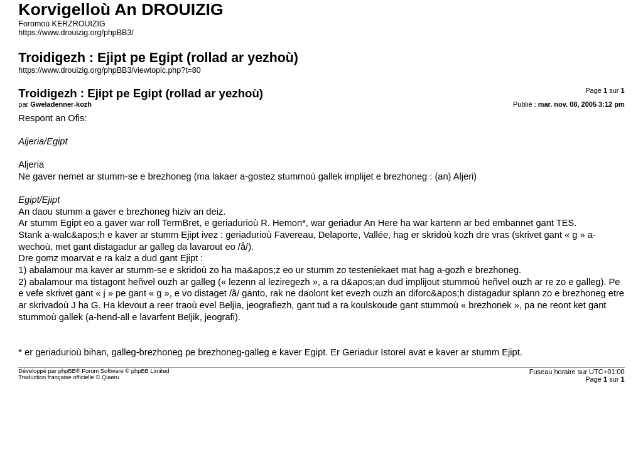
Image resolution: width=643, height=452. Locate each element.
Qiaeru (110, 377)
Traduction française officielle (56, 377)
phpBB (67, 371)
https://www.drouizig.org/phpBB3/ (75, 32)
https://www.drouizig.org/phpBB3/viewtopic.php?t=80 (109, 70)
